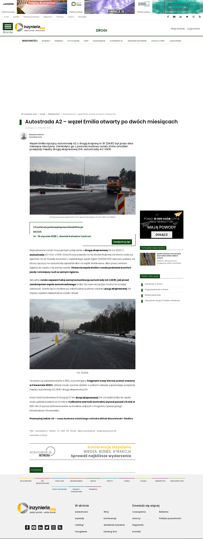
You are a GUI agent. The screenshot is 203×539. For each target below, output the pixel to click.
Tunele (127, 481)
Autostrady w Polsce (38, 435)
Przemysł (93, 489)
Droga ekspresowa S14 (106, 431)
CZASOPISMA (175, 40)
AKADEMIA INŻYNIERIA (137, 40)
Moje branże (178, 28)
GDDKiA (52, 431)
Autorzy (71, 17)
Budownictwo (177, 481)
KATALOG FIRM (158, 40)
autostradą (37, 254)
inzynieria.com (35, 137)
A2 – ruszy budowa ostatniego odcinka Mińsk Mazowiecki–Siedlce (92, 418)
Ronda (73, 431)
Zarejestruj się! (121, 241)
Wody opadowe (59, 489)
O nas (6, 17)
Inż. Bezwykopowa (42, 482)
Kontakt (16, 17)
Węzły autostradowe (86, 431)
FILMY (86, 40)
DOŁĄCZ (162, 235)
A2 (58, 431)
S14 (67, 431)
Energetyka (160, 481)
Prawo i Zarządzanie (76, 490)
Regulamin (48, 17)
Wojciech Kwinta (36, 134)
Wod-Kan (59, 481)
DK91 (63, 431)
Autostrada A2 (41, 431)
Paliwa (144, 481)
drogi (107, 288)
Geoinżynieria (76, 481)
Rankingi (59, 40)
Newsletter (82, 17)
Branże (8, 28)
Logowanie (193, 28)
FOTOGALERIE (73, 40)
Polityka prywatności (31, 17)
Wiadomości (29, 40)
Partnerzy (60, 17)
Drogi (101, 30)
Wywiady (46, 40)
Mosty (110, 481)
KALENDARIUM (99, 40)
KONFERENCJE (116, 40)
